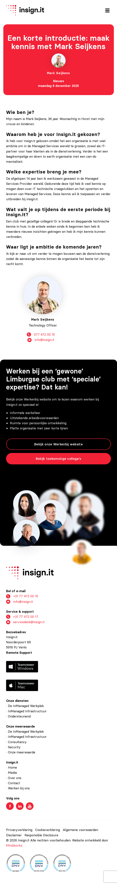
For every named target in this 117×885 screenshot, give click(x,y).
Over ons (14, 778)
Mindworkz (14, 845)
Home (12, 767)
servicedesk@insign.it (25, 622)
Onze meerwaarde (21, 752)
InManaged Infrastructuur (27, 711)
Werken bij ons (19, 788)
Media (12, 773)
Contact (14, 783)
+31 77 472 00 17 (22, 617)
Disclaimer (14, 835)
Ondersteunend (19, 716)
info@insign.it (40, 342)
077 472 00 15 (41, 336)
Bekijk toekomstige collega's (58, 459)
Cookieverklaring (47, 830)
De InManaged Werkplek (26, 706)
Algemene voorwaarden (80, 830)
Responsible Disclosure (41, 835)
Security (14, 747)
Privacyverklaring (19, 830)
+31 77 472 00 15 (22, 596)
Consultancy (17, 742)
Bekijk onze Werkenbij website (58, 444)
